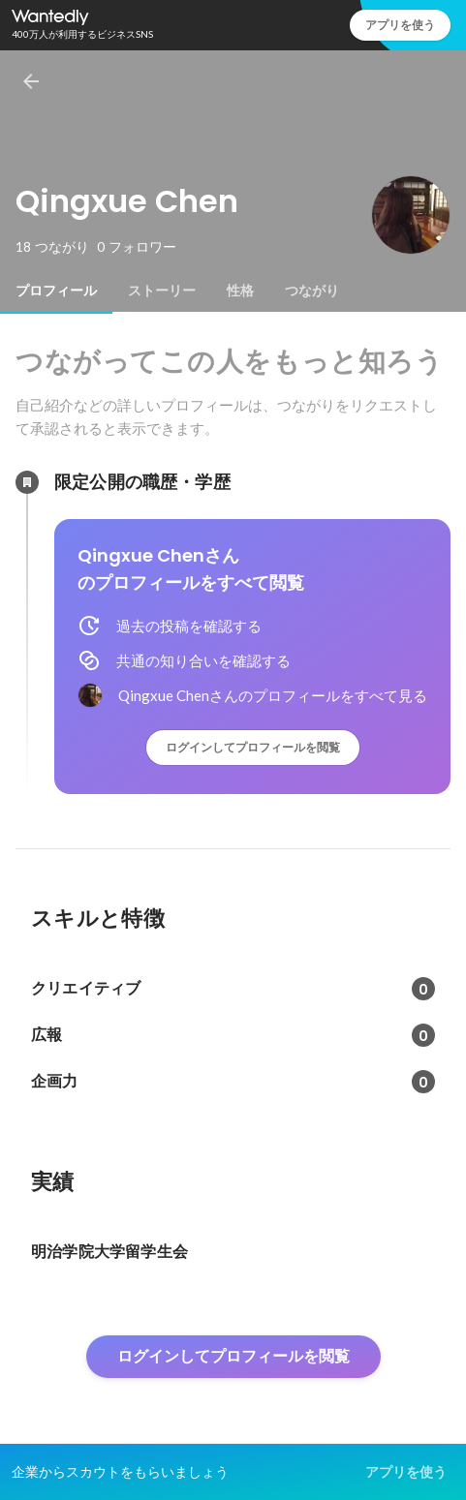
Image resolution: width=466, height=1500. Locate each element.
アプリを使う (400, 24)
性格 (240, 290)
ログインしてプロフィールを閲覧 (253, 747)
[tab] (56, 290)
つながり (312, 290)
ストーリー (162, 290)
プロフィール (56, 290)
